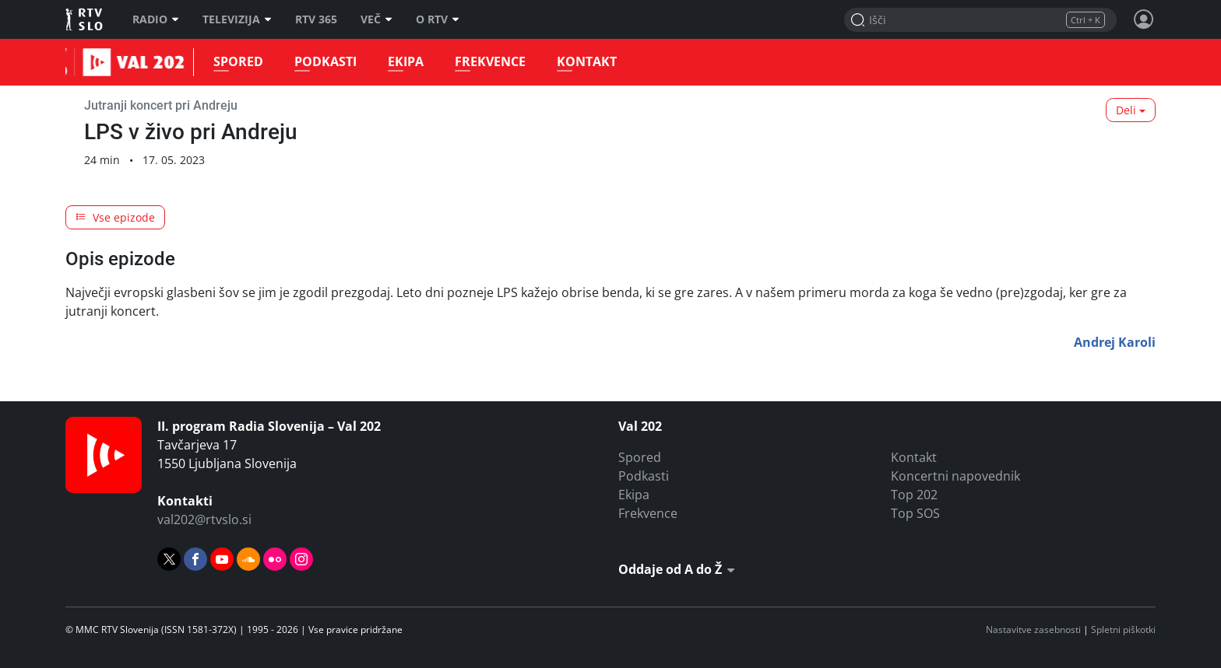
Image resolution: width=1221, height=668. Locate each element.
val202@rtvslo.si (204, 519)
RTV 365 (316, 19)
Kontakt (583, 61)
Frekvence (486, 61)
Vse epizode (115, 217)
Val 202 (85, 62)
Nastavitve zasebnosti (1033, 629)
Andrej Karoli (1115, 342)
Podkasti (321, 61)
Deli (1126, 110)
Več (376, 19)
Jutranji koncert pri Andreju (161, 105)
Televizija (237, 19)
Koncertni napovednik (955, 475)
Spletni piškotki (1123, 629)
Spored (234, 61)
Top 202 (914, 494)
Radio (155, 19)
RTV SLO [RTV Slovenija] (85, 19)
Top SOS (915, 513)
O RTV (437, 19)
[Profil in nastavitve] (1144, 19)
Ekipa (402, 61)
